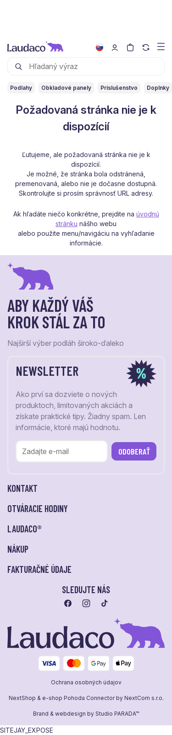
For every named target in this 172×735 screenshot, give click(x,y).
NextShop (22, 698)
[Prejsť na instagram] (86, 603)
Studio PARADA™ (117, 714)
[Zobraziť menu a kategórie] (161, 46)
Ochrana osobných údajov (86, 682)
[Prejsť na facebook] (68, 603)
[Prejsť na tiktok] (104, 603)
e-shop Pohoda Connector (78, 698)
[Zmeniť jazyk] (99, 47)
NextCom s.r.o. (144, 698)
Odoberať (134, 451)
